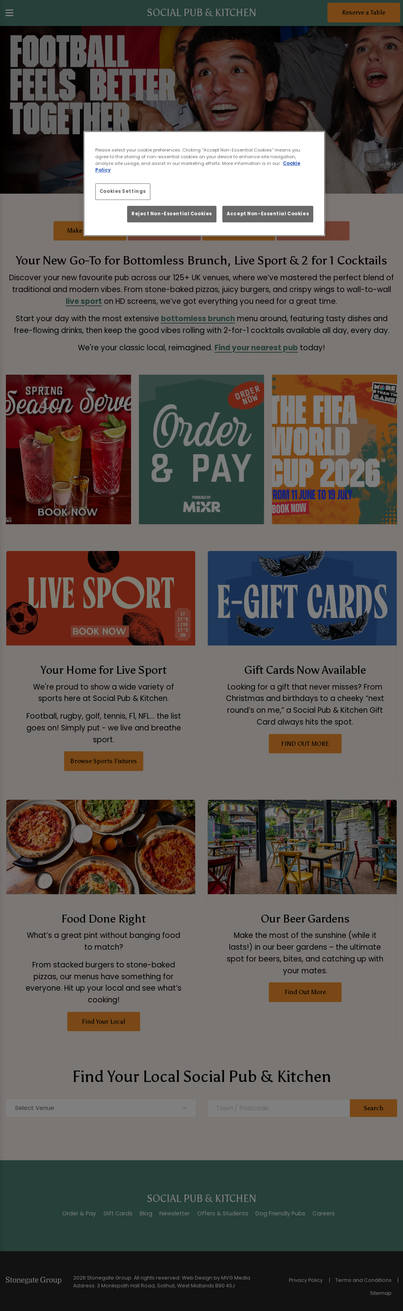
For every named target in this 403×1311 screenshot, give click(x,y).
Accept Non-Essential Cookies (268, 214)
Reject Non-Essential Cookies (171, 214)
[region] (204, 183)
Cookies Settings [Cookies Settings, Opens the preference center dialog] (123, 191)
